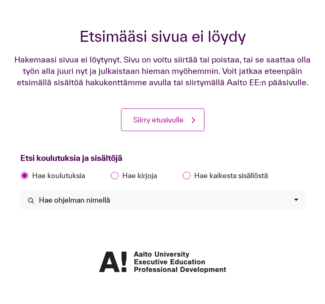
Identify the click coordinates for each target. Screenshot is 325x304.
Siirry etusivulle (158, 120)
